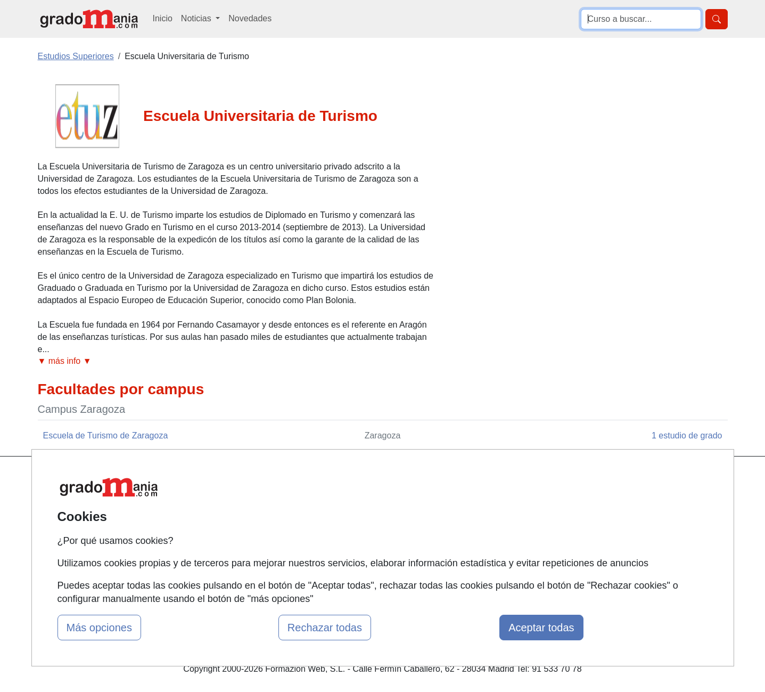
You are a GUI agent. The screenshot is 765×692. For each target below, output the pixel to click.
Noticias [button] (197, 18)
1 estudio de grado (687, 435)
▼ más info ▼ (65, 360)
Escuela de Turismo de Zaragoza (105, 435)
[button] (236, 361)
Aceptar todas (541, 627)
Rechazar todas (324, 627)
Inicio (162, 18)
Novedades (250, 18)
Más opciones (99, 627)
